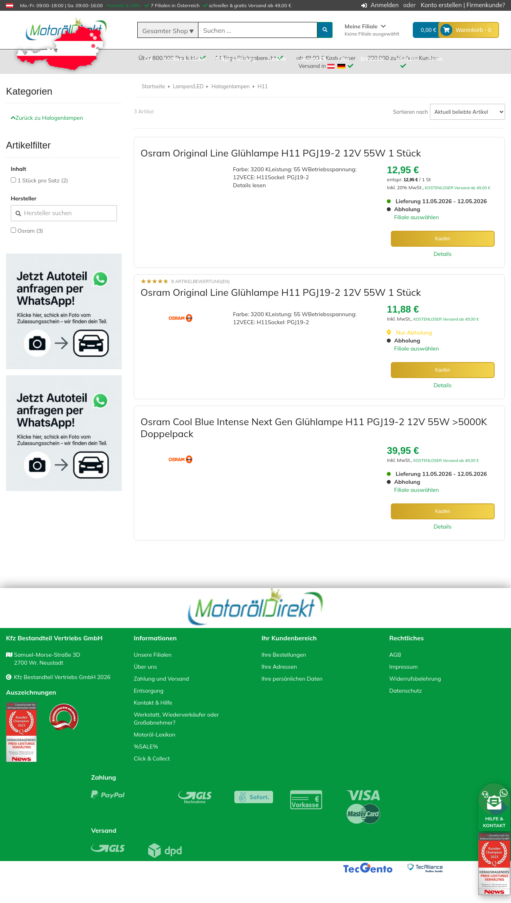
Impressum (403, 695)
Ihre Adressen (279, 695)
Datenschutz (405, 719)
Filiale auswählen (416, 236)
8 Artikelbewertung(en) (200, 300)
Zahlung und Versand (161, 707)
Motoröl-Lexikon (154, 763)
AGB (395, 683)
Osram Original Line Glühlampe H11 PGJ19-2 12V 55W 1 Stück (281, 172)
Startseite (153, 105)
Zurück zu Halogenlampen (47, 137)
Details (443, 273)
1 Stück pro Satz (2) (43, 199)
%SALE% (146, 775)
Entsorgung (148, 719)
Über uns (145, 695)
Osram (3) (30, 249)
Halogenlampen (231, 105)
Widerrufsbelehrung (415, 707)
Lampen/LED (188, 105)
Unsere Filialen (153, 683)
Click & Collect (152, 787)
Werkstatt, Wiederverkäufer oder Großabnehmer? (176, 747)
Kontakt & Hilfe (124, 5)
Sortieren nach (410, 131)
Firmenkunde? (486, 5)
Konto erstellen (441, 5)
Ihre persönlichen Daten (292, 707)
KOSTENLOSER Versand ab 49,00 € (457, 207)
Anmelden (384, 5)
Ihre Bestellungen (283, 683)
